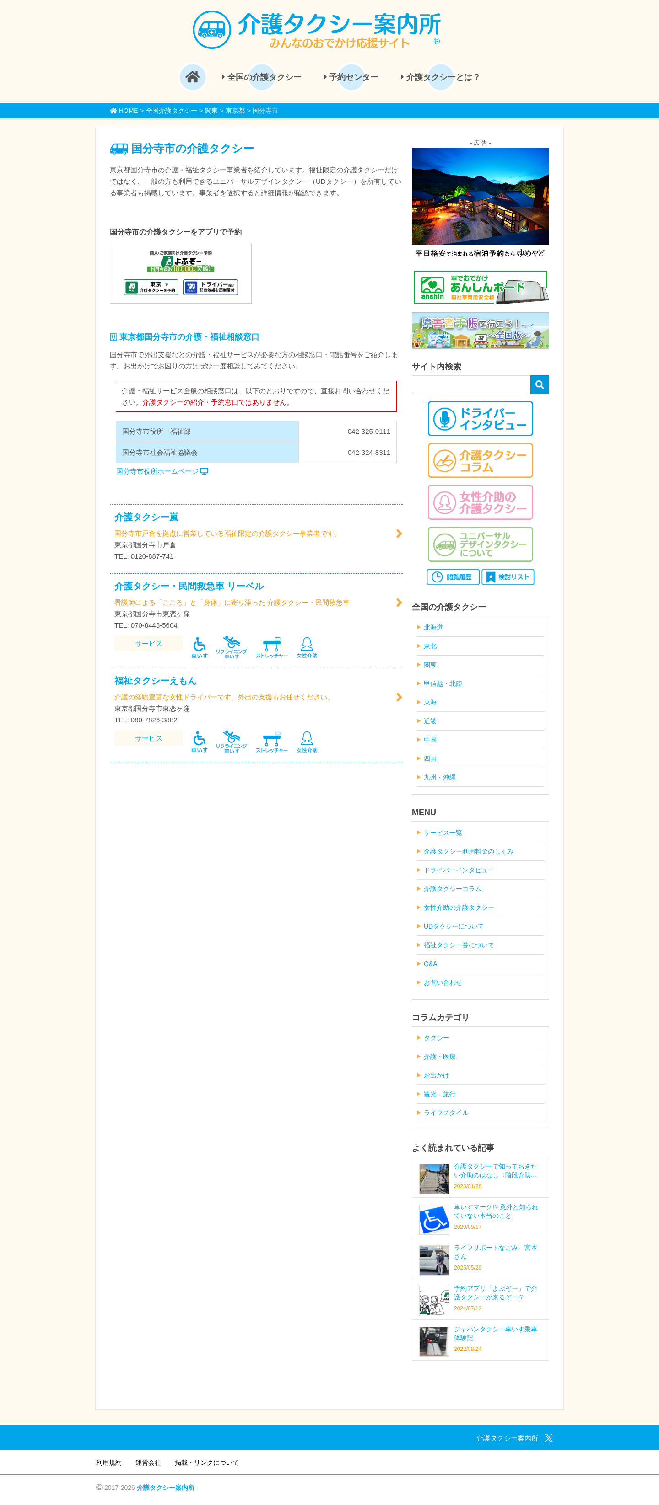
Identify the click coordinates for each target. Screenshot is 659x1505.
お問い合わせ (443, 982)
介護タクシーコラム (452, 888)
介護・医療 (440, 1056)
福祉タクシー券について (459, 945)
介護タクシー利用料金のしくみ (468, 851)
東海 (430, 702)
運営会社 (148, 1462)
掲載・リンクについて (207, 1462)
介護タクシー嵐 (146, 517)
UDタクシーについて (454, 926)
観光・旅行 (440, 1094)
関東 (430, 664)
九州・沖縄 (440, 777)
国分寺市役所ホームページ (162, 471)
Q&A (431, 963)
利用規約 (109, 1462)
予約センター (351, 77)
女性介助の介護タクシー (459, 907)
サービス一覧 (443, 832)
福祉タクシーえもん (155, 681)
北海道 (433, 627)
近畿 (430, 721)
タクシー (436, 1037)
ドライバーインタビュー (459, 870)
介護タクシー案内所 (165, 1487)
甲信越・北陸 (443, 683)
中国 (430, 739)
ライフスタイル (446, 1112)
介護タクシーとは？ (441, 77)
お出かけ (436, 1075)
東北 (430, 646)
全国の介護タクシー (262, 77)
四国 (430, 758)
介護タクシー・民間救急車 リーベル (189, 586)
